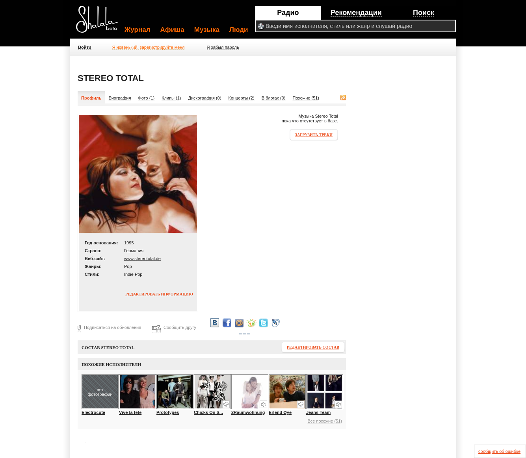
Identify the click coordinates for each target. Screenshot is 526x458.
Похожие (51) (306, 98)
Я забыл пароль (223, 47)
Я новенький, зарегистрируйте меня (148, 47)
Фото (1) (146, 98)
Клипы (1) (171, 98)
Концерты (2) (242, 98)
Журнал (138, 29)
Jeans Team (318, 412)
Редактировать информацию (159, 294)
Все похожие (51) (324, 421)
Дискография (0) (204, 98)
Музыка (206, 29)
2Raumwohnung (248, 412)
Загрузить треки (314, 135)
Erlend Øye (280, 412)
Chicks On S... (208, 412)
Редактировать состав (313, 347)
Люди (238, 29)
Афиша (172, 29)
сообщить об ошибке (499, 451)
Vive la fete (130, 412)
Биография (119, 98)
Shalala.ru (100, 22)
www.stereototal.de (142, 258)
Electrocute (93, 412)
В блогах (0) (274, 98)
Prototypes (167, 412)
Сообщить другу (180, 327)
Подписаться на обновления (112, 327)
